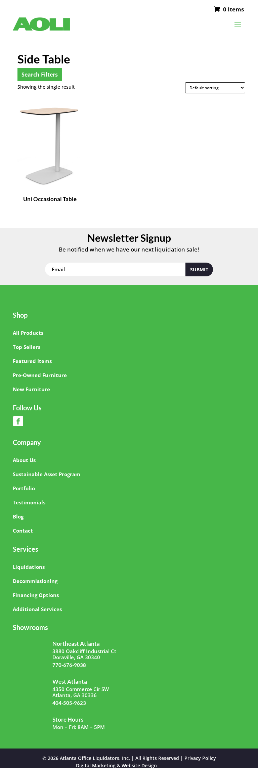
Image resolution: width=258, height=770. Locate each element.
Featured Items (32, 361)
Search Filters (40, 74)
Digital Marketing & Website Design (116, 765)
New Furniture (31, 389)
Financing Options (36, 595)
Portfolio (24, 488)
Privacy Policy (200, 758)
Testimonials (29, 502)
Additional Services (37, 609)
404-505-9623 (69, 703)
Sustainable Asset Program (46, 474)
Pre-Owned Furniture (40, 375)
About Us (24, 460)
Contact (23, 530)
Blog (18, 516)
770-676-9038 (69, 665)
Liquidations (29, 566)
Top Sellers (26, 347)
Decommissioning (35, 581)
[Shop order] (215, 87)
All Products (28, 332)
